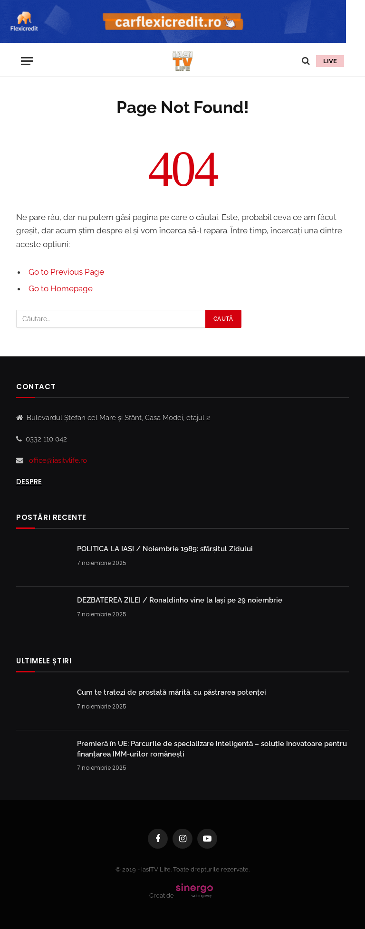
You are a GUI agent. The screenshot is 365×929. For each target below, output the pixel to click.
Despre (29, 482)
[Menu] (27, 61)
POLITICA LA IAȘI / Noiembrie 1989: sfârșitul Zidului (165, 549)
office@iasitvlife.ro (58, 460)
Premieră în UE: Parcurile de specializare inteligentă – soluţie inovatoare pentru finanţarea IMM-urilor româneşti (212, 748)
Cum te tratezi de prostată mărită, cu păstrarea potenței (171, 692)
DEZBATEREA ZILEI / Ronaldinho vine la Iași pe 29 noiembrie (179, 600)
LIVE (330, 61)
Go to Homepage (61, 288)
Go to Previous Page (66, 272)
